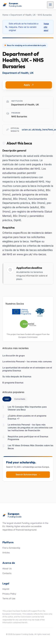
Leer (8, 398)
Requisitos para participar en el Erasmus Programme (28, 438)
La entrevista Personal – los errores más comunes (27, 361)
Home (5, 15)
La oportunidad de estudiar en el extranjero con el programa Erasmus (27, 369)
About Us (6, 568)
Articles (6, 552)
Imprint (5, 589)
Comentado (19, 399)
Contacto (6, 573)
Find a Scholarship (11, 548)
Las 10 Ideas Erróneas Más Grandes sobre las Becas (30, 447)
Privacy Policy (9, 593)
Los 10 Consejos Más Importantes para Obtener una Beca (27, 408)
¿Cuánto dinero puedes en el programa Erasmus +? (27, 417)
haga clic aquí (46, 26)
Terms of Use (8, 598)
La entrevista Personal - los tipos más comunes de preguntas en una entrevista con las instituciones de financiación (30, 427)
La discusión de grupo (13, 355)
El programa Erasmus (12, 382)
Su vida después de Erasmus (16, 376)
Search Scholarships (28, 474)
